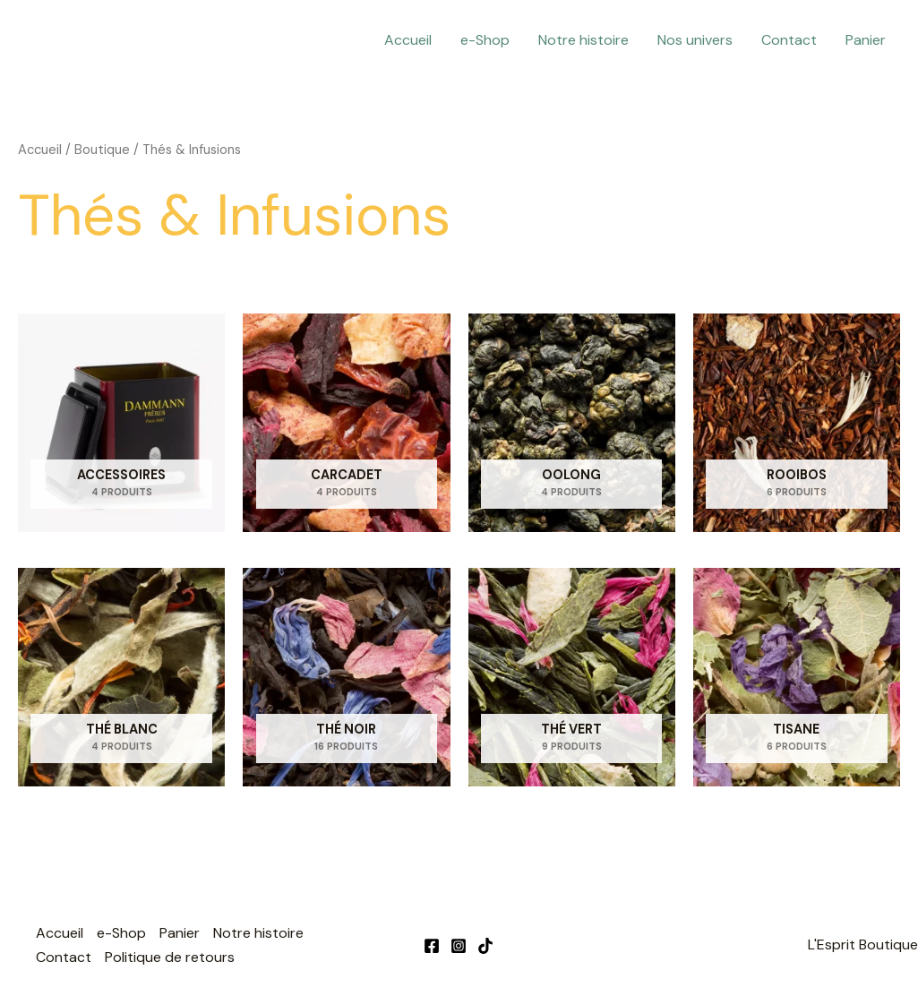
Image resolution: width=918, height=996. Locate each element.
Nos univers (695, 39)
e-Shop (485, 39)
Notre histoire (583, 39)
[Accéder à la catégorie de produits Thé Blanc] (121, 677)
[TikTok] (485, 946)
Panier (865, 39)
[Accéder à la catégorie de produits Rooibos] (796, 422)
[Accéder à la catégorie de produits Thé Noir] (346, 677)
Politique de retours (170, 957)
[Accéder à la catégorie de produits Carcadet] (346, 422)
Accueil (408, 39)
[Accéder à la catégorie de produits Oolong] (571, 422)
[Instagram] (458, 946)
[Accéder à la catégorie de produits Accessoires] (121, 422)
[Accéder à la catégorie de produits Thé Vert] (571, 677)
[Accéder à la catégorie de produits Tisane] (796, 677)
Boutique (102, 150)
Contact (789, 39)
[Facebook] (432, 946)
